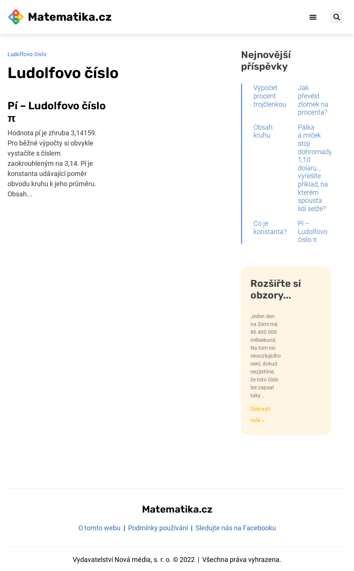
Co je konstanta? (270, 227)
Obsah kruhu (263, 131)
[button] (313, 17)
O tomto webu (99, 528)
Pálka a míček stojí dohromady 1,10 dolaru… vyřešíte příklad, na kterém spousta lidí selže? (315, 168)
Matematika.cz (70, 17)
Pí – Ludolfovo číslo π (312, 231)
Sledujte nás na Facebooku (235, 528)
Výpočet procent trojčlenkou (269, 96)
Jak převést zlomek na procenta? (313, 100)
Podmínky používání (158, 528)
